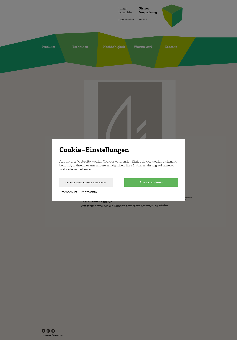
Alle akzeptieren (151, 182)
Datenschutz (68, 192)
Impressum (89, 192)
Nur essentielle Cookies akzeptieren (85, 182)
